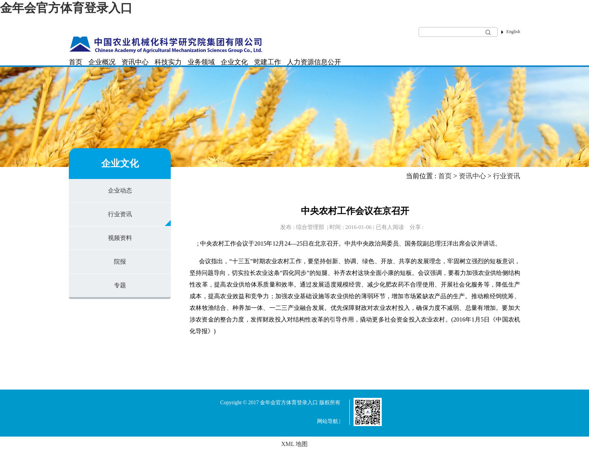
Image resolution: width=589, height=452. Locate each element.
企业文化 (234, 62)
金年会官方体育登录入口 (66, 8)
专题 (120, 285)
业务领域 (201, 62)
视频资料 (120, 238)
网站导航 (327, 421)
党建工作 (267, 62)
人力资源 (300, 62)
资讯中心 (135, 62)
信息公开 (327, 62)
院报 (120, 261)
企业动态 (120, 190)
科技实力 (168, 62)
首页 (75, 62)
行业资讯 (120, 214)
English (513, 31)
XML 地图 (294, 444)
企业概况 (101, 62)
